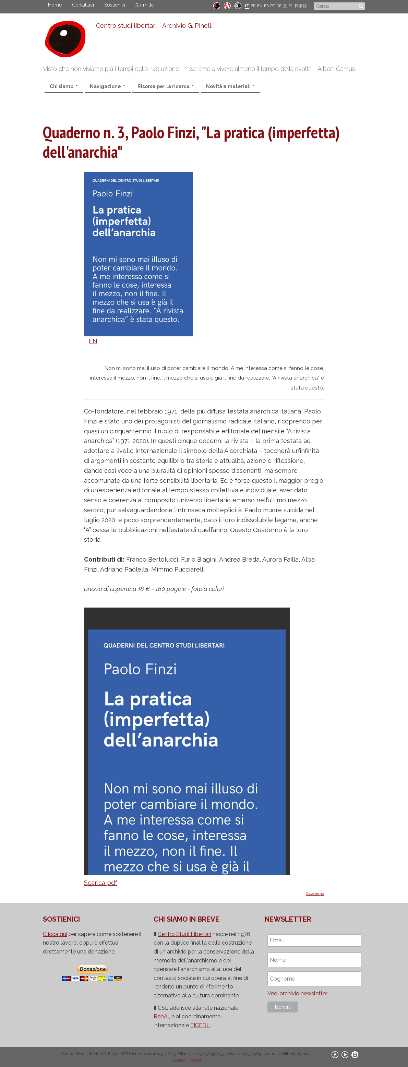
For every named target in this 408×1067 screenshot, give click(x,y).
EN (260, 5)
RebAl (161, 1016)
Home (55, 5)
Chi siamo (64, 86)
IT (247, 5)
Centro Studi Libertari (184, 934)
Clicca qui (55, 934)
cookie (196, 1060)
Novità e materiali (230, 86)
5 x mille (144, 5)
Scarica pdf (100, 882)
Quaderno (315, 893)
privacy (180, 1060)
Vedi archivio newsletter (297, 993)
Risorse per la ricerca (165, 86)
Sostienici (114, 5)
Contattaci (83, 5)
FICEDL (200, 1025)
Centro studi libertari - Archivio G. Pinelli (154, 25)
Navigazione (107, 86)
